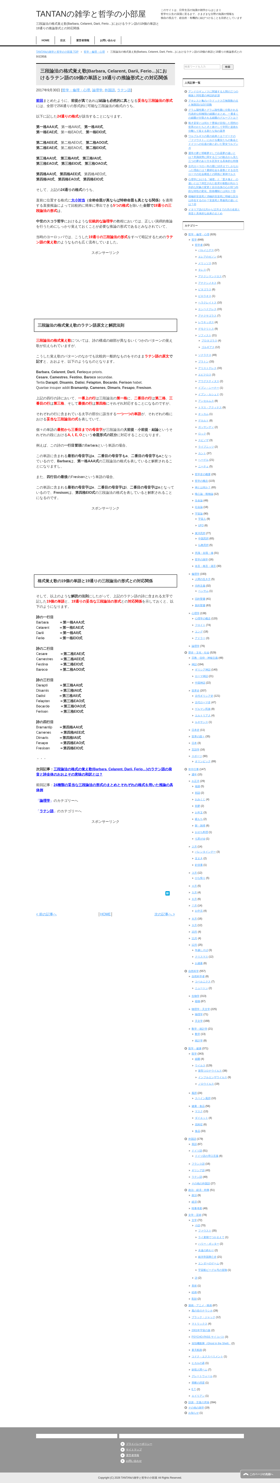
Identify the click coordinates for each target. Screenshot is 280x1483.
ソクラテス (204, 355)
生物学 (196, 996)
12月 (194, 944)
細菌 (197, 1058)
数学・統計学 (199, 1028)
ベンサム (203, 591)
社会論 (199, 507)
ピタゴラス (204, 289)
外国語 (110, 90)
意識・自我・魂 (204, 552)
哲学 (194, 239)
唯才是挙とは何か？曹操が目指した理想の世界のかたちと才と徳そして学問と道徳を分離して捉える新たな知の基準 (213, 126)
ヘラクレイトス (207, 302)
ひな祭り (200, 878)
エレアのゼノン (207, 256)
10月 (194, 931)
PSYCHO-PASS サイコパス (208, 1336)
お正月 (196, 781)
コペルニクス (203, 981)
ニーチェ (203, 466)
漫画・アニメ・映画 (200, 1305)
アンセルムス (206, 400)
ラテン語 (124, 90)
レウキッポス (206, 322)
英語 (194, 1144)
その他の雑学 (196, 1407)
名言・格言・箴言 (205, 566)
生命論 (199, 500)
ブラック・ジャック (203, 1317)
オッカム (203, 414)
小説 (197, 1225)
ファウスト (204, 1230)
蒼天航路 (197, 1349)
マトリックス (199, 1323)
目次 (62, 40)
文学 (194, 1220)
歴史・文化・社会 (198, 652)
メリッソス (204, 263)
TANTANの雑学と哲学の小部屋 (91, 13)
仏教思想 (203, 545)
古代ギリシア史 (204, 695)
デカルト (203, 420)
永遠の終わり (206, 1250)
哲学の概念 (201, 480)
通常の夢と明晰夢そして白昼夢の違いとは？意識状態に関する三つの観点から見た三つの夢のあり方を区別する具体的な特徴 (213, 157)
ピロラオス (204, 296)
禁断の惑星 (198, 1382)
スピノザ (203, 440)
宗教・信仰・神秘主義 (205, 657)
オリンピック (203, 761)
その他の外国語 (201, 1183)
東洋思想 (200, 533)
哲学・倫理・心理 (76, 90)
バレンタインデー (205, 851)
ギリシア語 (198, 1170)
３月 (194, 872)
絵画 (194, 1292)
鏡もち (199, 819)
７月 (194, 905)
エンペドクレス (207, 309)
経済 (194, 1201)
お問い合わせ (108, 40)
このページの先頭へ (261, 1474)
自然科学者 (198, 976)
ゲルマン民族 (203, 708)
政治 (194, 1195)
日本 (194, 743)
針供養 (199, 864)
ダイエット (201, 1117)
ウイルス (200, 1065)
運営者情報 (82, 40)
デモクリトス (206, 328)
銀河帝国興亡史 (207, 1256)
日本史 (196, 729)
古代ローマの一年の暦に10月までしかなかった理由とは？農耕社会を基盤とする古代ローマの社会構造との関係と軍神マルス (213, 170)
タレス (202, 269)
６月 (194, 899)
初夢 (197, 805)
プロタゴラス (209, 340)
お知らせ (193, 1412)
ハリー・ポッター (208, 1243)
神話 (194, 664)
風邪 (194, 1093)
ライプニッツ (206, 446)
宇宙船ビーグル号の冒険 (212, 1270)
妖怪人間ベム (199, 1369)
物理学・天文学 (201, 1009)
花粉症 (199, 1124)
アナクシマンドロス (210, 276)
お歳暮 (199, 963)
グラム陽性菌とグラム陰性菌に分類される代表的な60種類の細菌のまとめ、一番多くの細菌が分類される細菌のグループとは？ (213, 113)
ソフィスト (204, 335)
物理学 (199, 1014)
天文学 (199, 1020)
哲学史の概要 (203, 474)
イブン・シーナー (208, 387)
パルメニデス (206, 250)
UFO (201, 525)
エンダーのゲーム (208, 1263)
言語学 (196, 749)
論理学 (97, 90)
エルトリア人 (203, 715)
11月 (194, 938)
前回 (39, 100)
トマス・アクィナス (210, 407)
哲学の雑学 (201, 559)
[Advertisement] (105, 286)
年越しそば (201, 950)
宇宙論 (199, 513)
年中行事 (193, 769)
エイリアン (198, 1395)
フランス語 (198, 1163)
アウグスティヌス (208, 381)
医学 (194, 1053)
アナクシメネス (207, 282)
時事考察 (197, 1208)
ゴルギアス (208, 347)
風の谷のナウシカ (202, 1310)
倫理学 (196, 573)
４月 (194, 885)
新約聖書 (200, 605)
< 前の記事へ (46, 914)
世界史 (196, 690)
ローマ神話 (201, 676)
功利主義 (200, 585)
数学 (197, 1034)
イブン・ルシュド (208, 394)
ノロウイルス (206, 1083)
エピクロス (204, 374)
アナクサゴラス (207, 315)
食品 (197, 1131)
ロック (202, 433)
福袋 (197, 786)
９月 (194, 925)
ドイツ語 (197, 1150)
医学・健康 (194, 1048)
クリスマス (201, 956)
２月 (194, 846)
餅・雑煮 (200, 825)
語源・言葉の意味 (198, 1402)
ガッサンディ (206, 427)
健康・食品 (198, 1106)
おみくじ (200, 799)
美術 (194, 1285)
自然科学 (193, 971)
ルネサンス (201, 722)
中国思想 (203, 538)
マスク (199, 1111)
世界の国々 (198, 736)
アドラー (200, 638)
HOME (45, 40)
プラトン (203, 361)
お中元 (199, 910)
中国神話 (200, 682)
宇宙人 (202, 518)
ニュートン (201, 988)
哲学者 (199, 244)
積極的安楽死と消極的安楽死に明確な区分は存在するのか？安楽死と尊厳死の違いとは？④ (213, 200)
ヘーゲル (203, 459)
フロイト (200, 625)
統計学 (199, 1040)
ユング (199, 631)
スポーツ (197, 756)
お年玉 (199, 812)
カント (202, 453)
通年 (194, 774)
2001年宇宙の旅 (201, 1330)
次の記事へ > (164, 914)
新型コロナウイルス (210, 1070)
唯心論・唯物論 (204, 493)
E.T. (194, 1389)
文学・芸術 (194, 1214)
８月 (194, 918)
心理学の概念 (203, 618)
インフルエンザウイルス (212, 1077)
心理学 (196, 613)
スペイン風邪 (203, 1098)
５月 (194, 892)
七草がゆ (200, 838)
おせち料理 (201, 832)
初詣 (197, 792)
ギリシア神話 (203, 669)
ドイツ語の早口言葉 (207, 1155)
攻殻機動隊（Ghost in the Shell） (211, 1343)
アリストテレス (207, 368)
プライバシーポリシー (139, 1443)
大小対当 (78, 200)
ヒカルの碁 (198, 1363)
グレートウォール (202, 1376)
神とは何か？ (203, 487)
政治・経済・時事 (198, 1190)
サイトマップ (134, 1449)
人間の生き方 (203, 579)
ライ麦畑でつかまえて (211, 1237)
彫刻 (194, 1298)
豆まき (199, 858)
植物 (197, 1001)
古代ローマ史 (203, 702)
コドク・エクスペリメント (207, 1356)
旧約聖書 (200, 598)
